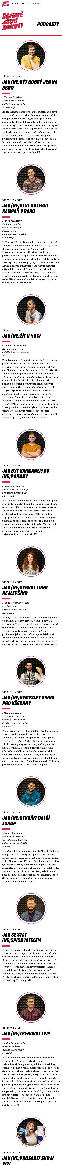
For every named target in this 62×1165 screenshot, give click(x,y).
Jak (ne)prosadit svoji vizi (28, 1148)
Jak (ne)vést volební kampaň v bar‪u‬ (25, 206)
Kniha (24, 3)
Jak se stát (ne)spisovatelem (21, 927)
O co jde (16, 3)
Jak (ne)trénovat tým (26, 1022)
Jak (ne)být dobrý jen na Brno (29, 83)
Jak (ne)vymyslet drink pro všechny (28, 693)
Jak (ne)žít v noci (21, 332)
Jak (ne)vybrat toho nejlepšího (25, 584)
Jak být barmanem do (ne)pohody (25, 468)
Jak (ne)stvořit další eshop (26, 812)
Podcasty (36, 3)
